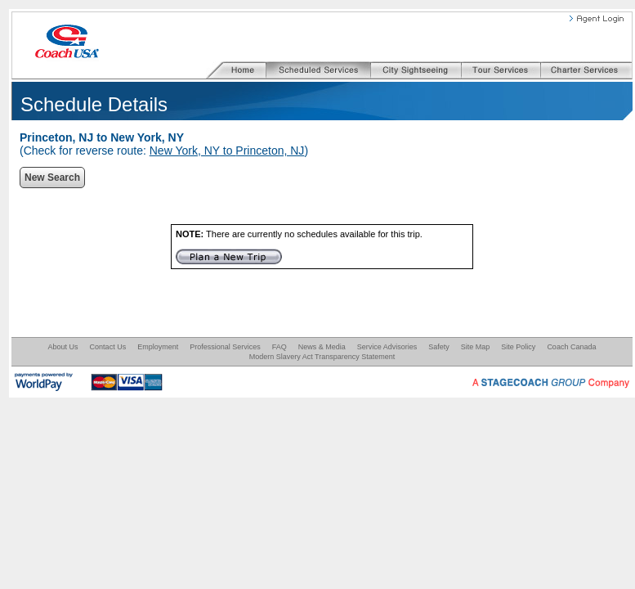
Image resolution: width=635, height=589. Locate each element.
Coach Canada (571, 347)
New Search (52, 177)
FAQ (279, 347)
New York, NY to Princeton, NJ (227, 150)
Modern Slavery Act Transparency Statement (322, 357)
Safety (438, 347)
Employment (157, 347)
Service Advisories (387, 347)
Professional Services (225, 347)
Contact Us (108, 347)
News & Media (322, 347)
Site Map (475, 347)
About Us (63, 347)
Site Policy (518, 347)
